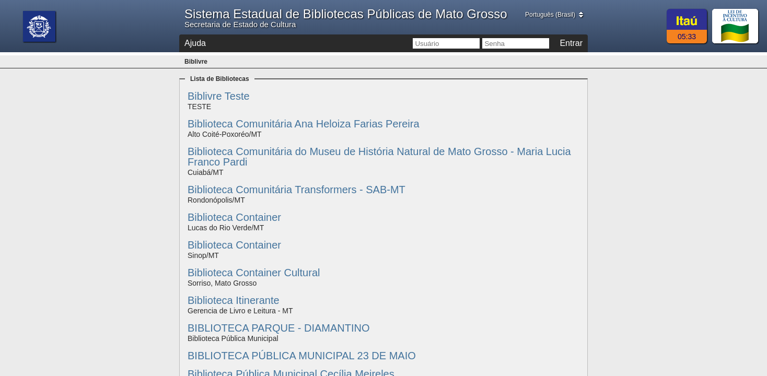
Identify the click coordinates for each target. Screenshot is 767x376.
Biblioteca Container (234, 217)
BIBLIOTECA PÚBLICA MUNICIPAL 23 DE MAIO (302, 355)
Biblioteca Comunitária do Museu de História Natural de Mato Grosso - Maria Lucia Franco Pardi (379, 157)
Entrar (571, 43)
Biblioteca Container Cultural (254, 272)
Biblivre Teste (219, 96)
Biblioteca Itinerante (234, 300)
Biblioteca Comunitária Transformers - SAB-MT (296, 189)
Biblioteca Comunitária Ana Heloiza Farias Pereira (304, 124)
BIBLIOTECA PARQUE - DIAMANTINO (279, 328)
